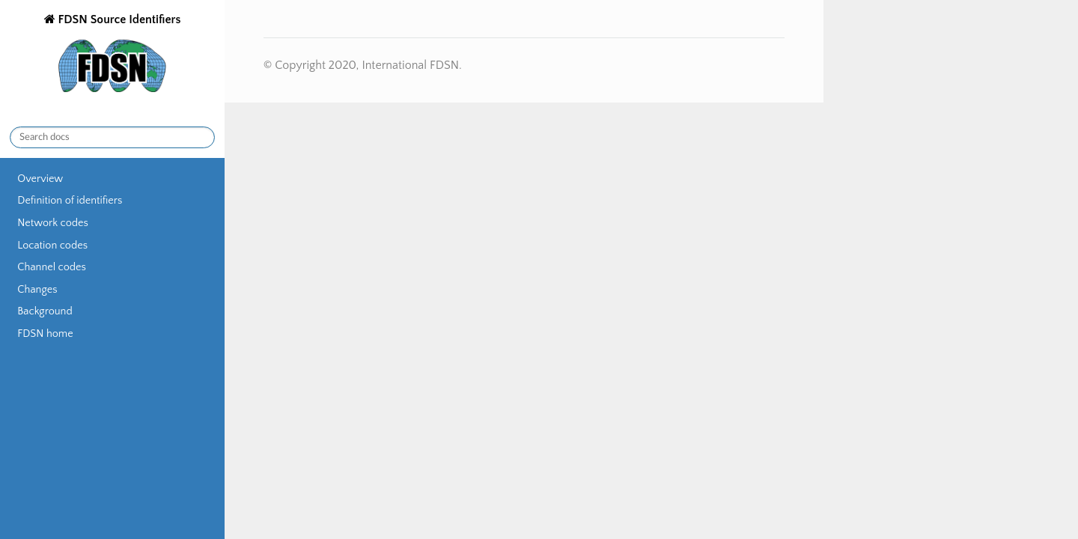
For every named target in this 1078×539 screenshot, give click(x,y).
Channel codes (51, 267)
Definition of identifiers (69, 201)
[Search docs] (112, 137)
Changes (37, 290)
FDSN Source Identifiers (117, 54)
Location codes (52, 246)
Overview (40, 179)
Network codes (52, 223)
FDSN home (45, 334)
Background (44, 311)
